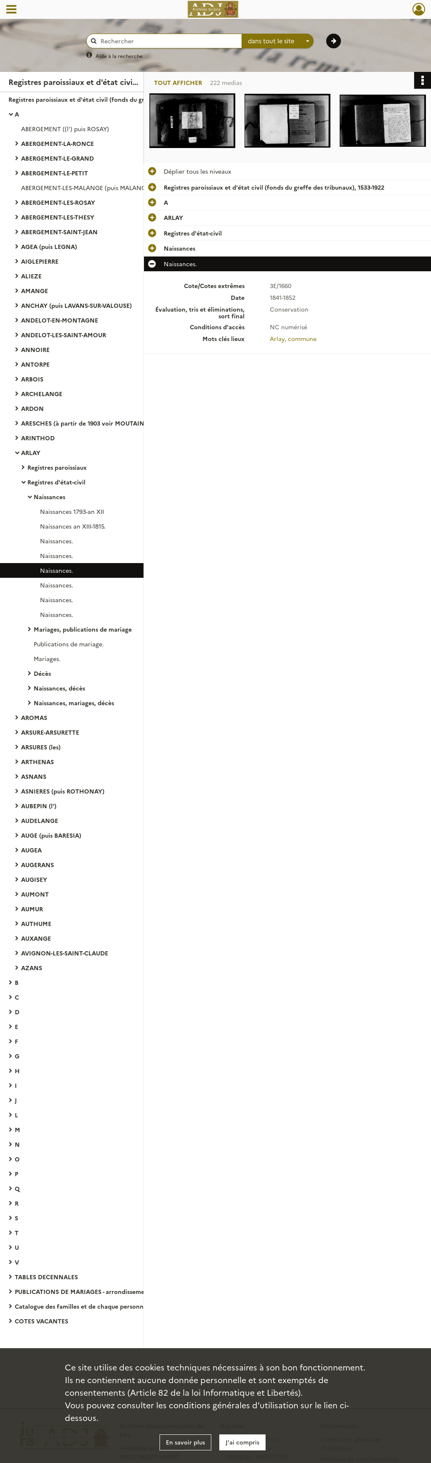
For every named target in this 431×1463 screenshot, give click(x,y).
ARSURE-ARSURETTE (50, 732)
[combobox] (278, 41)
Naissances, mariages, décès (74, 702)
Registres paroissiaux (57, 467)
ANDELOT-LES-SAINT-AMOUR (63, 335)
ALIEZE (31, 276)
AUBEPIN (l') (38, 806)
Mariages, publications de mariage (83, 629)
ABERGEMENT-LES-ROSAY (58, 202)
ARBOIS (32, 379)
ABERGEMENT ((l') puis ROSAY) (65, 128)
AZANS (31, 967)
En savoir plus (185, 1442)
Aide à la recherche (119, 55)
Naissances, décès (59, 688)
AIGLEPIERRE (40, 261)
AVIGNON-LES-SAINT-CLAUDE (64, 953)
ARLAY (30, 452)
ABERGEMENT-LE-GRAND (57, 158)
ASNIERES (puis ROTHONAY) (62, 791)
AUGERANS (37, 864)
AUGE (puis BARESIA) (51, 835)
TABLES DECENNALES (46, 1277)
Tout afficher (178, 82)
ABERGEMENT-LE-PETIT (54, 173)
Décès (42, 673)
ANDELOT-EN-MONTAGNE (59, 320)
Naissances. (56, 541)
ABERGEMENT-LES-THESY (57, 217)
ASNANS (33, 776)
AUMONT (35, 894)
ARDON (32, 408)
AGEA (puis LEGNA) (49, 246)
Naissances (49, 496)
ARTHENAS (37, 761)
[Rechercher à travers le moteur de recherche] (168, 41)
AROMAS (34, 717)
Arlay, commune (293, 338)
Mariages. (47, 658)
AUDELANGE (39, 820)
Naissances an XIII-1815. (73, 526)
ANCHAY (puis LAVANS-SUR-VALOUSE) (76, 305)
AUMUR (32, 909)
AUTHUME (36, 923)
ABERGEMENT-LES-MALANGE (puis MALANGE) (86, 187)
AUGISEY (34, 879)
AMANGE (34, 290)
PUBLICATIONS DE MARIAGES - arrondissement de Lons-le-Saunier (99, 1291)
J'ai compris (242, 1442)
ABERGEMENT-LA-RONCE (57, 143)
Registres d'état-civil (56, 482)
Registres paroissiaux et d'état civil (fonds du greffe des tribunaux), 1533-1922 (92, 99)
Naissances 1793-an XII (72, 511)
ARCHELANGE (41, 393)
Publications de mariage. (69, 644)
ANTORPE (35, 364)
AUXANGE (36, 938)
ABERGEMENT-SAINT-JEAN (59, 232)
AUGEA (31, 850)
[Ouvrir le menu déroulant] (11, 10)
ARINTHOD (38, 438)
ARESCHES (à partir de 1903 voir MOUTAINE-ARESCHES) (101, 423)
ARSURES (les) (41, 747)
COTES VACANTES (41, 1321)
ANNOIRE (35, 349)
